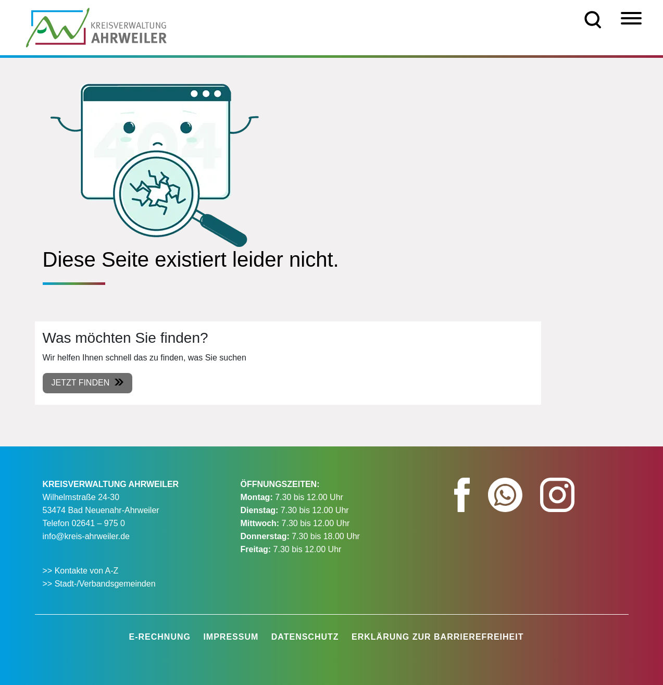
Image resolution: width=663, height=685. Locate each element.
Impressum (230, 636)
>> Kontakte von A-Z (82, 570)
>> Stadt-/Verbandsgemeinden (99, 583)
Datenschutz (305, 636)
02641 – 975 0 (98, 523)
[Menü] (631, 18)
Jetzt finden (81, 382)
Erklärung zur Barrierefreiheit (437, 636)
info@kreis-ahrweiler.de (86, 536)
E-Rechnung (160, 636)
